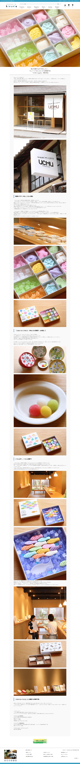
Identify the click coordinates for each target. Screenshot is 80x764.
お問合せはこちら (64, 756)
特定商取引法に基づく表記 (48, 756)
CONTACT (76, 0)
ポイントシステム (64, 754)
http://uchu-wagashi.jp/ (17, 729)
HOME (60, 0)
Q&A (72, 0)
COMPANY (64, 0)
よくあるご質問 (29, 754)
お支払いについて (47, 752)
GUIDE (69, 0)
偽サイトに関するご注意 (48, 754)
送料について (28, 752)
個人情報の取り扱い (29, 756)
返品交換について (64, 752)
